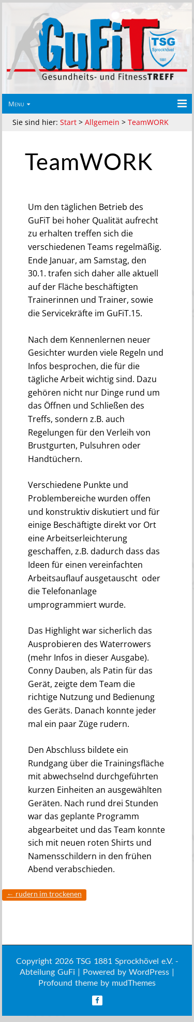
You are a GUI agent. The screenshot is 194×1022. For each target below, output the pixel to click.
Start (68, 122)
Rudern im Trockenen (44, 893)
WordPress (149, 971)
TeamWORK (148, 122)
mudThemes (134, 982)
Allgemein (102, 122)
